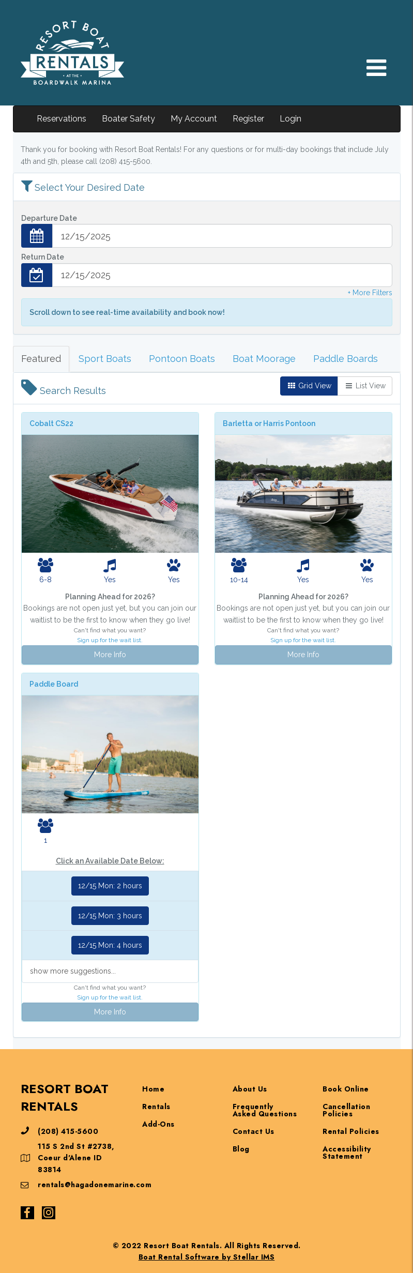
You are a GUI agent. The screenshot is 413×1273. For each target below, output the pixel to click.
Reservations (61, 119)
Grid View (309, 386)
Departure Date (49, 218)
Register (248, 119)
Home (153, 1089)
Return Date (42, 257)
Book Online (346, 1089)
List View (365, 386)
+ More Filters (370, 293)
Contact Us (253, 1131)
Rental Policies (351, 1131)
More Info (110, 654)
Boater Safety (128, 119)
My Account (194, 119)
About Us (250, 1089)
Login (290, 119)
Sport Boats (105, 358)
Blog (241, 1149)
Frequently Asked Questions (265, 1110)
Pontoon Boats (182, 358)
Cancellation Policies (346, 1110)
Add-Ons (158, 1124)
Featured (41, 358)
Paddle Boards (345, 358)
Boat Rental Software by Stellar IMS (207, 1257)
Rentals (156, 1106)
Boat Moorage (264, 358)
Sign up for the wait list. (110, 640)
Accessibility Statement (347, 1152)
